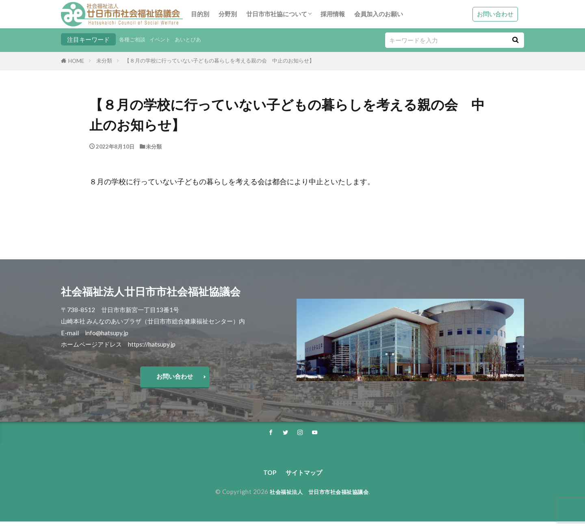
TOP (265, 478)
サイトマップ (305, 478)
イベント (166, 39)
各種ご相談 (134, 39)
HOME (76, 61)
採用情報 (333, 13)
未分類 (104, 60)
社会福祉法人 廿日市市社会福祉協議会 (319, 498)
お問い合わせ (495, 13)
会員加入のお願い (378, 13)
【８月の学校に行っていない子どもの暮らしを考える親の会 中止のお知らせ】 (219, 60)
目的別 (200, 13)
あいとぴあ (197, 39)
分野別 (228, 13)
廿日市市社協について (276, 13)
